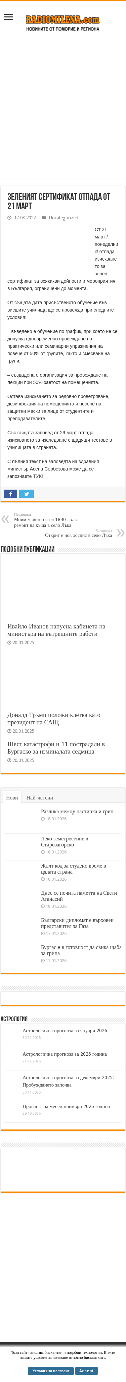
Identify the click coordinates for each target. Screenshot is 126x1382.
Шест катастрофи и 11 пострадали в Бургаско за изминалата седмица (56, 747)
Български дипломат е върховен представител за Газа (77, 923)
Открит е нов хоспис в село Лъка (77, 533)
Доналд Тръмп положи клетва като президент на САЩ (53, 718)
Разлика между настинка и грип (77, 811)
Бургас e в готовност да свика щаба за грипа (81, 950)
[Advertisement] (63, 108)
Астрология (14, 1019)
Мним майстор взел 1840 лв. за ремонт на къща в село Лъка (48, 520)
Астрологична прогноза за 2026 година (65, 1054)
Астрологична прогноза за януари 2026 (65, 1031)
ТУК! (38, 476)
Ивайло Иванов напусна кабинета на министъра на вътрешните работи (56, 630)
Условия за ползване (51, 1371)
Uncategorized (63, 217)
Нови (12, 797)
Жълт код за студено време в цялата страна (73, 869)
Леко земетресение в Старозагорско (64, 841)
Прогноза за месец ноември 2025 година (66, 1106)
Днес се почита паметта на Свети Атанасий (79, 896)
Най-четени (40, 797)
